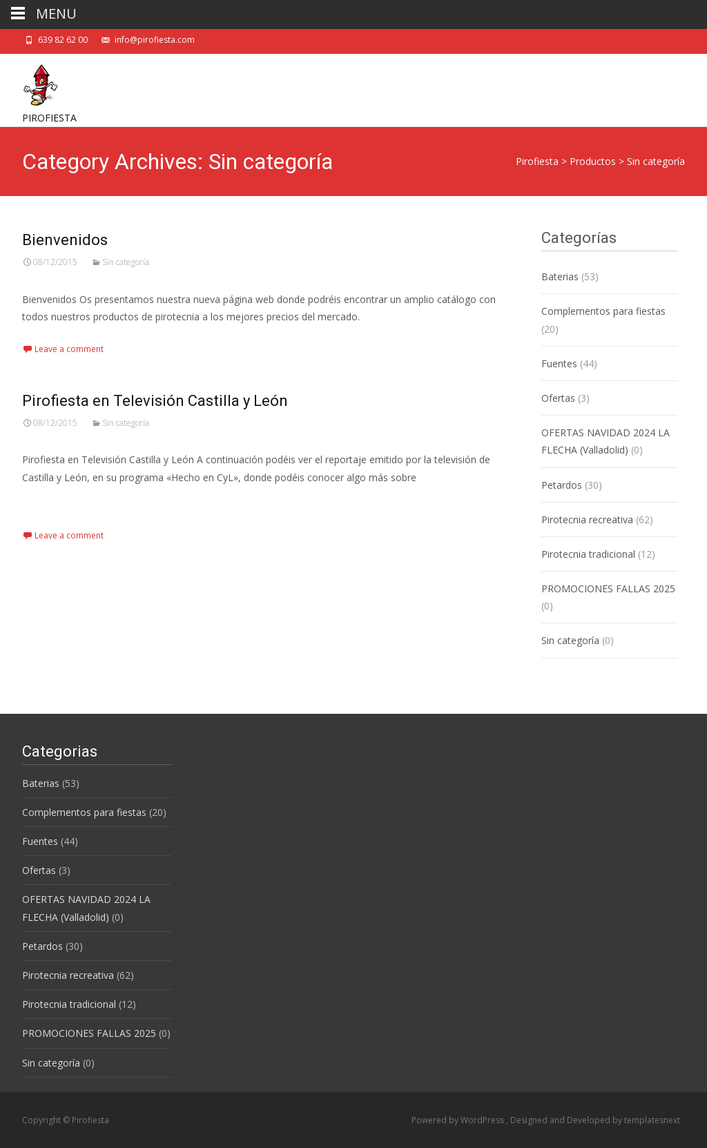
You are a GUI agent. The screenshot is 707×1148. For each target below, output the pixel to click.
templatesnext (652, 1120)
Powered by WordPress (458, 1120)
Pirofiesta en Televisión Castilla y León (155, 400)
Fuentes (559, 363)
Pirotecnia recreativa (587, 519)
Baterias (560, 276)
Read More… (53, 502)
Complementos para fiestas (603, 311)
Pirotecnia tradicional (588, 554)
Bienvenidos (65, 240)
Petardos (561, 485)
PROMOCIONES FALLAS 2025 (608, 588)
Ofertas (558, 398)
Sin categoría (125, 262)
